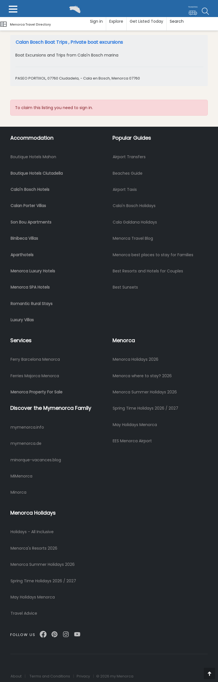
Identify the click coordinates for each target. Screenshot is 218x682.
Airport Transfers (129, 157)
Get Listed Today (146, 21)
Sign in (96, 21)
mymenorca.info (27, 427)
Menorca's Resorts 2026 (34, 548)
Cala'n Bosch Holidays (134, 205)
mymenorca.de (26, 443)
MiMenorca (21, 476)
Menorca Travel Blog (133, 238)
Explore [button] (116, 21)
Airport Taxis (125, 189)
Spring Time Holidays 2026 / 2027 (145, 408)
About (16, 676)
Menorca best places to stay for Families (153, 255)
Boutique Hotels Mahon (33, 157)
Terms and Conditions (50, 676)
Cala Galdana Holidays (135, 222)
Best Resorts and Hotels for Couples (148, 271)
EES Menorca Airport (132, 441)
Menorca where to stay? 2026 (142, 376)
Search (177, 21)
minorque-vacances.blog (36, 460)
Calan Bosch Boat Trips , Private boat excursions (69, 42)
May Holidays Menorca (135, 424)
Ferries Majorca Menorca (35, 376)
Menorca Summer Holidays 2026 (145, 392)
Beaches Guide (127, 173)
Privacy (83, 676)
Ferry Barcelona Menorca (35, 359)
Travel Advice (24, 613)
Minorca (18, 492)
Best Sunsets (125, 287)
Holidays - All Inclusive (32, 532)
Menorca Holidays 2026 (135, 359)
